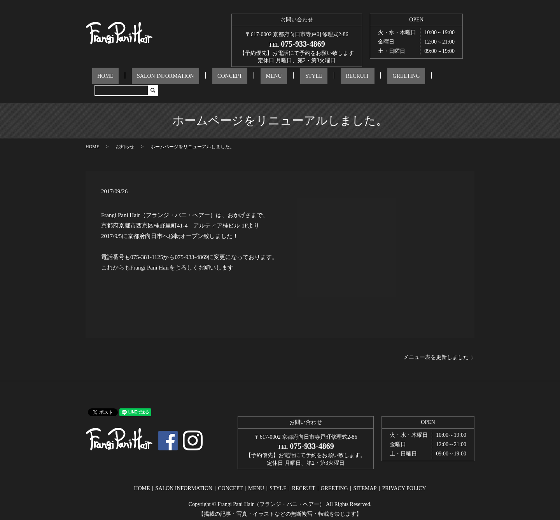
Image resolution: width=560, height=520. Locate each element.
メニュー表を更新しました (436, 345)
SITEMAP (365, 476)
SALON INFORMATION (171, 78)
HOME (121, 78)
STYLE (287, 78)
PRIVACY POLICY (404, 476)
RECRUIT (320, 78)
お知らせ (125, 134)
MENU (258, 78)
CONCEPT (224, 78)
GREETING (359, 78)
